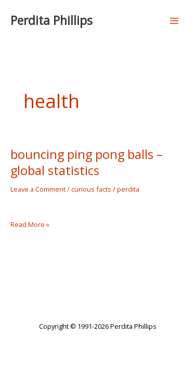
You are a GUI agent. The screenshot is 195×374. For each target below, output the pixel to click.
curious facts (91, 189)
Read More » (29, 224)
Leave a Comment (38, 189)
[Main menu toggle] (174, 20)
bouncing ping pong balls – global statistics (86, 162)
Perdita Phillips (51, 20)
